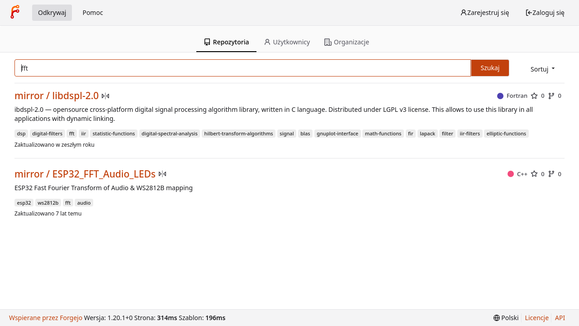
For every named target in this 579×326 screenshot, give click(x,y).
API (560, 317)
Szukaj (490, 67)
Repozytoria (226, 42)
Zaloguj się (545, 12)
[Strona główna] (15, 12)
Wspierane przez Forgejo (45, 317)
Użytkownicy (287, 42)
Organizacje (346, 42)
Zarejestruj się (484, 12)
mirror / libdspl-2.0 (56, 96)
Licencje (537, 317)
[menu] (543, 68)
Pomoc (92, 12)
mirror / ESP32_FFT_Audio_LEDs (85, 174)
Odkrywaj (52, 12)
